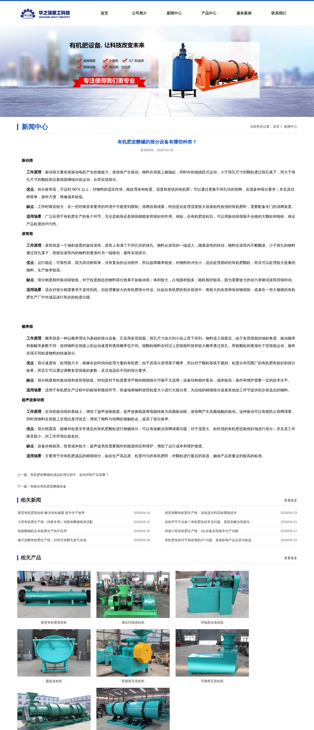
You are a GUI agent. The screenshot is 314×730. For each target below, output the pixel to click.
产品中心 (208, 13)
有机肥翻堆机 (169, 725)
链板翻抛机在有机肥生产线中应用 (42, 519)
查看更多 (290, 489)
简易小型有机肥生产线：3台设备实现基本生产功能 (202, 519)
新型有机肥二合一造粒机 (193, 672)
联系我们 (278, 13)
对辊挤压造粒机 (192, 612)
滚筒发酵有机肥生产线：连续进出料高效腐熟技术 (201, 501)
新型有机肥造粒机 (50, 612)
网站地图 (193, 704)
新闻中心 (174, 13)
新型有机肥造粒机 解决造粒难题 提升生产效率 (51, 501)
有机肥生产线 (145, 725)
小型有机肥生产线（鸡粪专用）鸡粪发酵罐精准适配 (55, 510)
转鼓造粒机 (264, 672)
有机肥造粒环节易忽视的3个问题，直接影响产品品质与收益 (208, 528)
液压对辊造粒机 (121, 612)
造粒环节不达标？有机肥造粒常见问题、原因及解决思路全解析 (210, 510)
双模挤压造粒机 (50, 672)
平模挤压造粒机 (121, 672)
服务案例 (243, 13)
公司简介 (139, 13)
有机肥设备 (124, 725)
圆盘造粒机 (264, 612)
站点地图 (209, 704)
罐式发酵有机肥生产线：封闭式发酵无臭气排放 (52, 528)
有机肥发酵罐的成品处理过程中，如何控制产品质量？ (69, 475)
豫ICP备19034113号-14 (187, 712)
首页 (104, 13)
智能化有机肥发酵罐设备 (193, 475)
